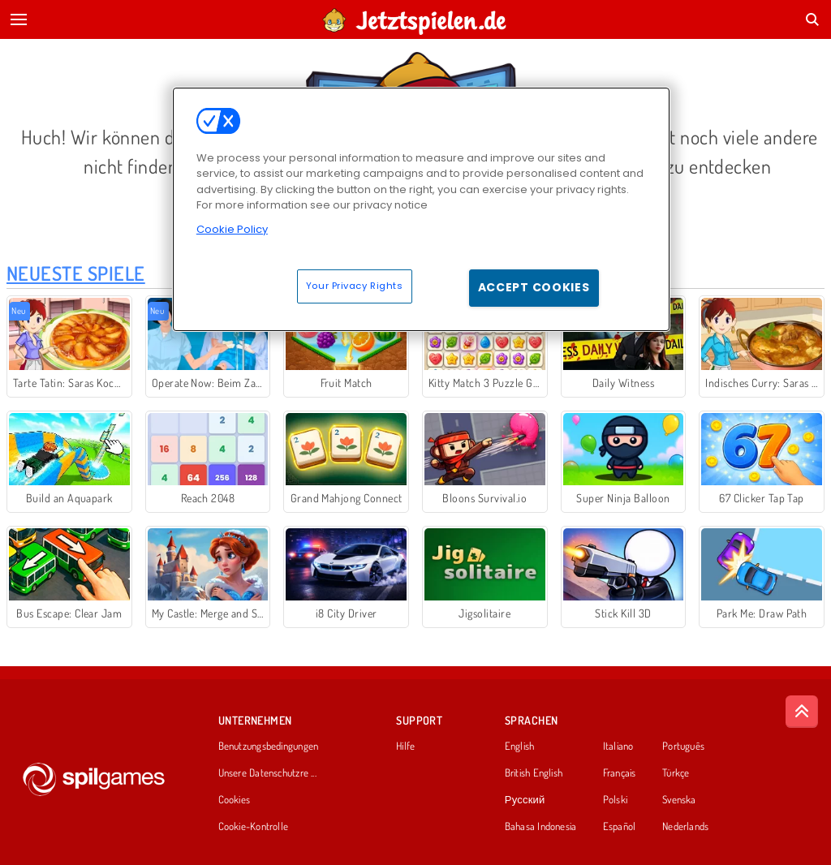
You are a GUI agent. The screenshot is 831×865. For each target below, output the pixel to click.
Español (619, 827)
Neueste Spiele (75, 273)
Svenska (679, 800)
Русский (525, 800)
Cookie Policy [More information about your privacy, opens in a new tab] (232, 229)
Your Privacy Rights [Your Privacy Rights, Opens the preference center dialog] (354, 285)
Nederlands (685, 827)
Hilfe (405, 746)
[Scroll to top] (802, 711)
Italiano (618, 746)
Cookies (234, 800)
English (520, 746)
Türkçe (675, 773)
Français (619, 773)
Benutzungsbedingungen (268, 746)
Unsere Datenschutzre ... (267, 773)
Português (683, 746)
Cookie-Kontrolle (253, 827)
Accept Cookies (534, 287)
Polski (615, 800)
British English (533, 773)
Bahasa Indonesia (541, 827)
